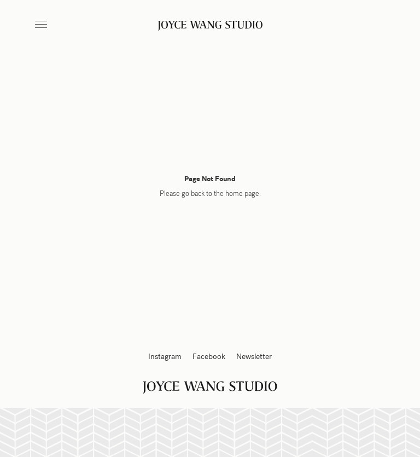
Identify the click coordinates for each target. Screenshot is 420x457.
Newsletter (254, 356)
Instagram (165, 356)
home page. (243, 193)
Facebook (208, 356)
